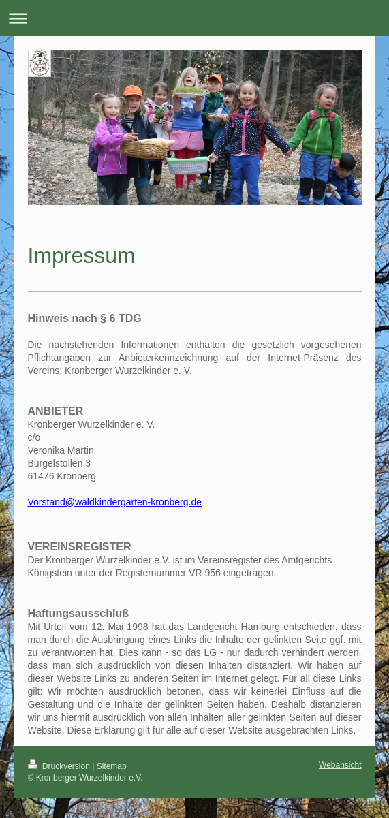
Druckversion (60, 766)
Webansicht (340, 765)
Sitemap (112, 766)
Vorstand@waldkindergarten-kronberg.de (115, 502)
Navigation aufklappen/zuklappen (194, 18)
